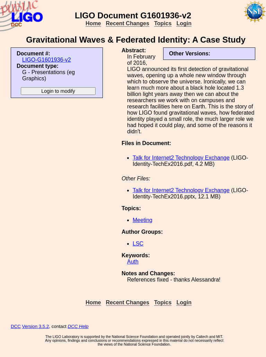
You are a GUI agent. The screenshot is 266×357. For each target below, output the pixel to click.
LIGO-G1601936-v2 (46, 60)
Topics (162, 23)
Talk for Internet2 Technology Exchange (181, 158)
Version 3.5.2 (35, 326)
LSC (138, 244)
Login (184, 23)
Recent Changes (127, 23)
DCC (16, 326)
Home (93, 23)
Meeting (142, 220)
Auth (133, 262)
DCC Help (78, 326)
